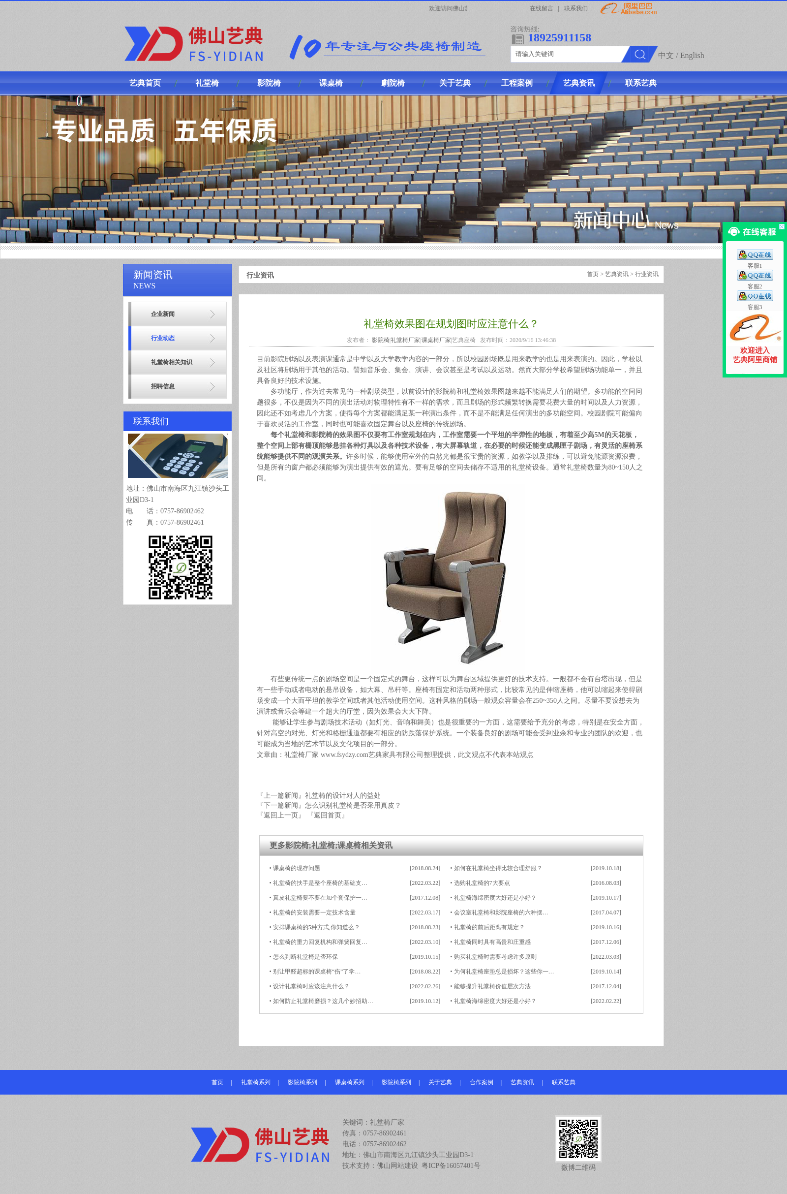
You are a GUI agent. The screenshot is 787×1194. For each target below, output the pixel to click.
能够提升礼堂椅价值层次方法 (492, 986)
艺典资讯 (617, 274)
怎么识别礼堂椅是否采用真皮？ (353, 805)
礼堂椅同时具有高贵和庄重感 (492, 942)
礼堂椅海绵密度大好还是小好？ (495, 897)
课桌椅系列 (349, 1082)
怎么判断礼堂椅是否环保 (305, 956)
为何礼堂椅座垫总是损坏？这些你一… (504, 971)
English (692, 55)
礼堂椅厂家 (405, 340)
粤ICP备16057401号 (451, 1165)
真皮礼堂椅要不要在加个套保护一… (320, 897)
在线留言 (541, 8)
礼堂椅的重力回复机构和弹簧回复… (320, 942)
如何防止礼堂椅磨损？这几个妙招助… (323, 1001)
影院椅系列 (302, 1082)
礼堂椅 (473, 391)
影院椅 (381, 340)
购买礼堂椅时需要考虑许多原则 (495, 956)
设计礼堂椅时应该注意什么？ (311, 986)
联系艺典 (563, 1082)
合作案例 (481, 1082)
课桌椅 (349, 845)
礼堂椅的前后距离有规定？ (489, 927)
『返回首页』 (327, 815)
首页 (593, 274)
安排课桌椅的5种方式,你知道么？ (316, 927)
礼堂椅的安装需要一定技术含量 (314, 912)
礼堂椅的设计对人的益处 (343, 795)
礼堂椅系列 (256, 1082)
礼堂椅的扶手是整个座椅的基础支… (320, 883)
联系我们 (576, 8)
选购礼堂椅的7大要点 (482, 883)
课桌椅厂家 (436, 340)
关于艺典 (440, 1082)
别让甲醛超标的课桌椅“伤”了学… (317, 971)
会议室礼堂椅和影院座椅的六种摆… (501, 912)
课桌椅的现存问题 (296, 868)
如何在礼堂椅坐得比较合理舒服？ (498, 868)
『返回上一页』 (281, 815)
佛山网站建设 (397, 1165)
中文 (666, 55)
